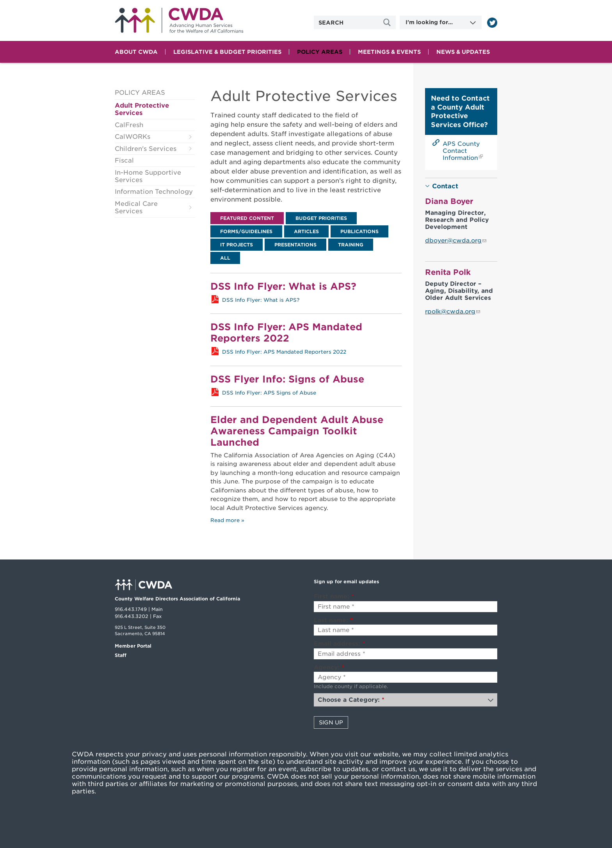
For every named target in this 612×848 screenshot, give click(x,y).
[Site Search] (388, 22)
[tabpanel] (306, 289)
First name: (334, 596)
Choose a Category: (351, 699)
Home (179, 20)
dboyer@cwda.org (453, 240)
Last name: (333, 620)
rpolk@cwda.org (450, 311)
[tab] (247, 218)
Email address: (339, 643)
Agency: (329, 667)
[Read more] (492, 23)
